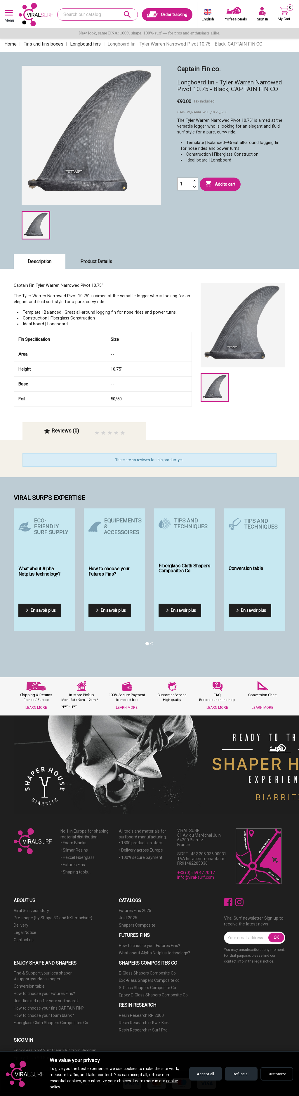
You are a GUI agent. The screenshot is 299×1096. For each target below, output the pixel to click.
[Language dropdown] (208, 16)
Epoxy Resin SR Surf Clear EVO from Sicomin (55, 1050)
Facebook (228, 902)
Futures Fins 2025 (135, 910)
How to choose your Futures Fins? (149, 945)
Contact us (24, 939)
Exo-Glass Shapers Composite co (149, 980)
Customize (276, 1073)
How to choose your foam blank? (44, 1015)
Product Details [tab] (96, 261)
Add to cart (220, 184)
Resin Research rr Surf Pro (143, 1030)
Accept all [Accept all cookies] (200, 1073)
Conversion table (29, 986)
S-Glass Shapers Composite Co (147, 987)
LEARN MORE (36, 708)
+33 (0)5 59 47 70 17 (196, 872)
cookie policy (61, 1087)
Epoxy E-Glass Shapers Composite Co (153, 995)
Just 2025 (128, 918)
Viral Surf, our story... (32, 910)
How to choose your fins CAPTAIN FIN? (49, 1008)
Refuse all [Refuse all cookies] (238, 1073)
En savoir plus (40, 610)
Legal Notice (25, 932)
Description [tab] (39, 261)
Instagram (239, 902)
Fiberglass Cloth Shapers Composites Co (51, 1022)
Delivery (21, 925)
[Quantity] (184, 184)
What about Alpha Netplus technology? (154, 953)
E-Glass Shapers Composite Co (147, 973)
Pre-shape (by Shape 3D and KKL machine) (53, 918)
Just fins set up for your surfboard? (46, 1000)
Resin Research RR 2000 (141, 1015)
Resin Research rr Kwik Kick (144, 1022)
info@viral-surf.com (195, 877)
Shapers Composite (137, 925)
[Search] (97, 14)
